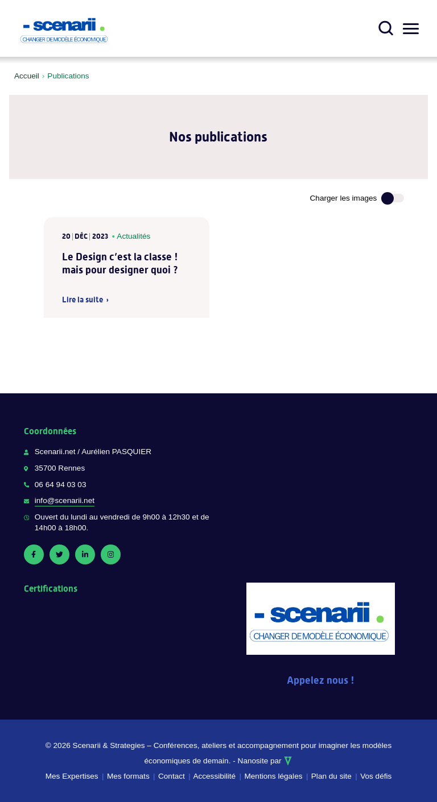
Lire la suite (82, 300)
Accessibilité (214, 776)
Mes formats (128, 776)
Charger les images (343, 198)
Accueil (26, 76)
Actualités (133, 236)
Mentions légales (273, 776)
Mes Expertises (72, 776)
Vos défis (375, 776)
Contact (171, 776)
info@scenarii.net (64, 500)
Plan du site (331, 776)
